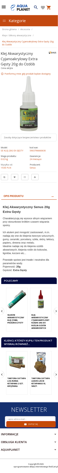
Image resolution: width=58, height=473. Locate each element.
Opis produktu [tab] (14, 196)
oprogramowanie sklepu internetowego (31, 466)
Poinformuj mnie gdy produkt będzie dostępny (27, 73)
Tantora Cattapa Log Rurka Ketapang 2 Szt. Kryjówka (16, 382)
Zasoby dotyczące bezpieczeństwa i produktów (27, 137)
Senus (33, 167)
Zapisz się (31, 424)
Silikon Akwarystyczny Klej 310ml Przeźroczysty (15, 319)
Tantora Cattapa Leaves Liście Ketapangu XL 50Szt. (40, 382)
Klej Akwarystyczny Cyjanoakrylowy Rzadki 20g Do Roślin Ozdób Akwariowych (40, 321)
